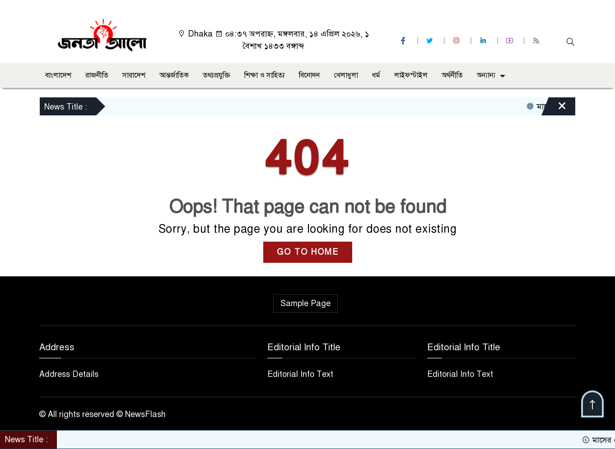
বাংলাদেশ (58, 75)
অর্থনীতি (452, 75)
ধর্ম (376, 75)
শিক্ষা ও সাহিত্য (264, 75)
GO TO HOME (308, 252)
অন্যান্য (486, 75)
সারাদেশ (133, 75)
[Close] (554, 108)
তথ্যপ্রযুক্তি (216, 75)
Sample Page (305, 303)
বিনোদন (309, 75)
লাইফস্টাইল (411, 75)
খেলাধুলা (346, 75)
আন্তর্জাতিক (174, 75)
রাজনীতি (96, 75)
